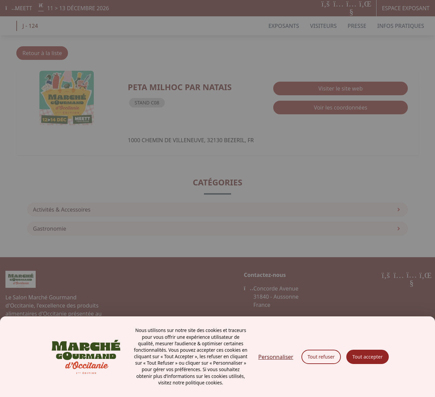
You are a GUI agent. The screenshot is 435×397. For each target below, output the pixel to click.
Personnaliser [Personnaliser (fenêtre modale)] (275, 357)
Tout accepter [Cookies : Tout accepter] (367, 356)
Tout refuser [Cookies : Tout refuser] (321, 356)
